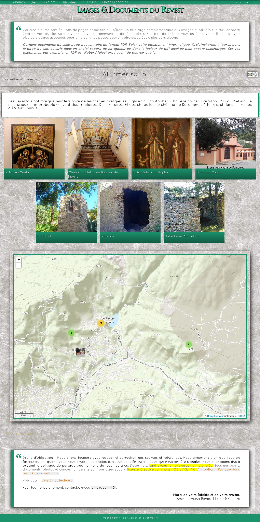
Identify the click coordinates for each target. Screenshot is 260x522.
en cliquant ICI (103, 487)
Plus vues (89, 2)
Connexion (245, 2)
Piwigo (122, 518)
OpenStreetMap (215, 416)
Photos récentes (115, 2)
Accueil (9, 79)
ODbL (241, 416)
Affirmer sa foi (31, 79)
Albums (19, 2)
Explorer (50, 2)
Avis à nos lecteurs (57, 480)
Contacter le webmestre (143, 518)
